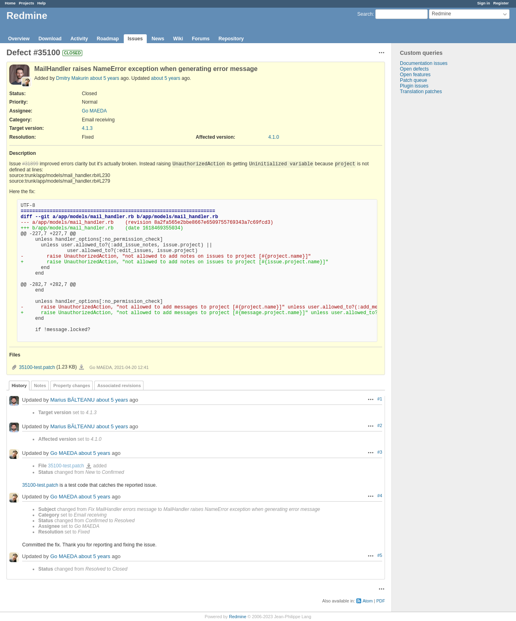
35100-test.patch (37, 367)
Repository (231, 39)
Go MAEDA (94, 111)
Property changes (71, 385)
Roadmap (108, 39)
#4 (379, 495)
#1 (379, 398)
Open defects (414, 69)
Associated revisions (119, 385)
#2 (379, 425)
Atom (367, 600)
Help (41, 3)
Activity (79, 39)
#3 (379, 452)
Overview (18, 39)
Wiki (178, 39)
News (158, 39)
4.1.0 (273, 137)
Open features (415, 74)
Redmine (237, 616)
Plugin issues (414, 86)
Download (49, 39)
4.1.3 (87, 128)
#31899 (30, 164)
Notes (40, 385)
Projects (26, 3)
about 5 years (104, 78)
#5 (379, 555)
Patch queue (413, 80)
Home (10, 3)
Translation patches (421, 91)
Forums (201, 39)
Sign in (483, 3)
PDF (380, 600)
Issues (135, 39)
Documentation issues (423, 63)
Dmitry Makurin (73, 78)
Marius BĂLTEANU (72, 400)
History (19, 385)
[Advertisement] (432, 221)
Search (364, 14)
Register (501, 3)
